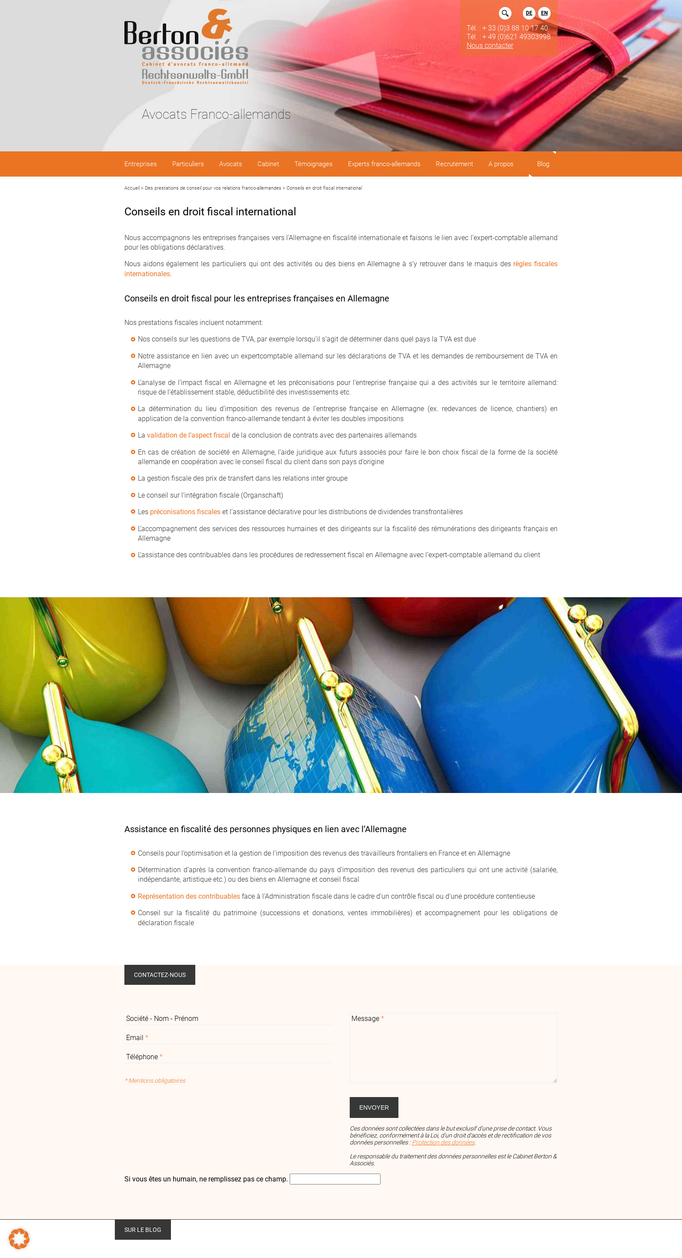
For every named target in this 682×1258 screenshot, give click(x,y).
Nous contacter (490, 45)
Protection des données (443, 1142)
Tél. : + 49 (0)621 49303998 (509, 36)
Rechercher (505, 13)
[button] (19, 1239)
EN (544, 13)
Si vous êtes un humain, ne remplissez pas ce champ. (207, 1179)
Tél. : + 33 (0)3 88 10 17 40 (507, 28)
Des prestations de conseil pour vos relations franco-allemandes (213, 188)
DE (529, 13)
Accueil (132, 188)
